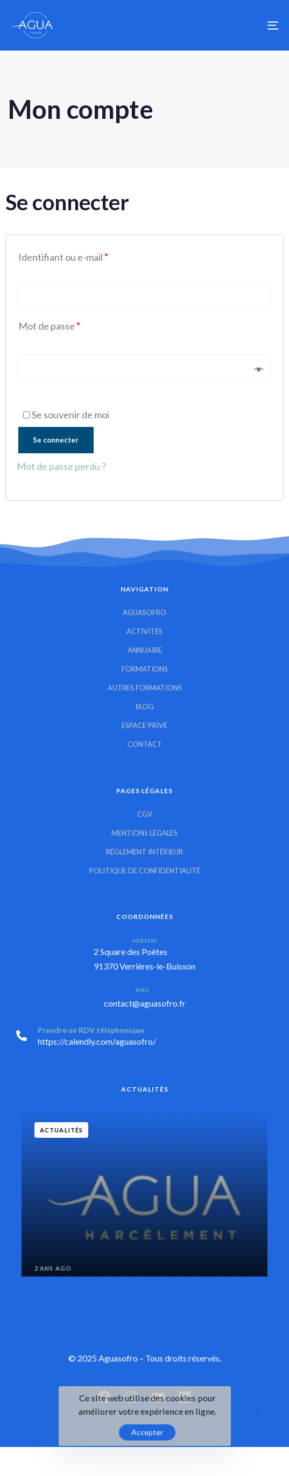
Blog (145, 706)
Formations (145, 669)
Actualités (61, 1129)
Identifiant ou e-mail (63, 257)
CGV (144, 814)
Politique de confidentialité (144, 870)
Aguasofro (144, 612)
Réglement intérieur (144, 851)
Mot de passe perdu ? (61, 466)
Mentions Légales (144, 833)
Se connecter (56, 440)
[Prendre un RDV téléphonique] (144, 1037)
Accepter (147, 1432)
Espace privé (144, 725)
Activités (144, 631)
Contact (145, 744)
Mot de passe (49, 326)
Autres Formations (145, 687)
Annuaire (145, 650)
